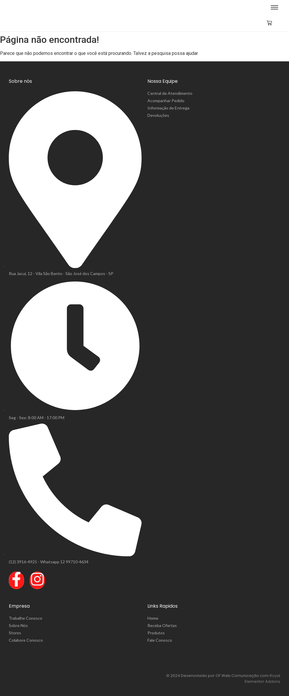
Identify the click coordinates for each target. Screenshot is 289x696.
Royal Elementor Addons (262, 678)
